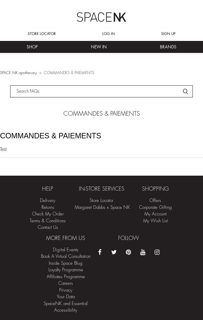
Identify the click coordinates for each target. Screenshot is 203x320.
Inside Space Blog (66, 263)
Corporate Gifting (155, 207)
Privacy (65, 290)
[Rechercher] (101, 91)
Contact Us (48, 227)
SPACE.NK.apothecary (18, 73)
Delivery (47, 200)
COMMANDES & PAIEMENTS (50, 135)
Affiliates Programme (66, 277)
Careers (65, 283)
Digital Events (65, 250)
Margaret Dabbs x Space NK (102, 207)
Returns (48, 207)
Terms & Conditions (48, 221)
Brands (168, 47)
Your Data (66, 297)
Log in (108, 34)
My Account (155, 214)
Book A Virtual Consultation (66, 256)
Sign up (168, 34)
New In (99, 47)
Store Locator (42, 34)
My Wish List (155, 221)
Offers (155, 200)
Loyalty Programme (65, 270)
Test (3, 149)
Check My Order (48, 214)
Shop (32, 47)
